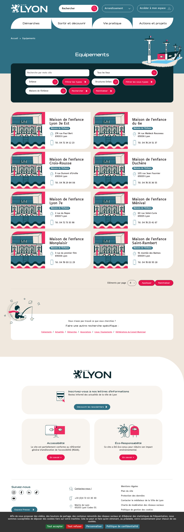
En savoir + (56, 457)
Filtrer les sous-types (137, 82)
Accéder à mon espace (155, 8)
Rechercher (94, 8)
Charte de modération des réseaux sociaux (142, 505)
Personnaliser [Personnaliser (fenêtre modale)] (94, 526)
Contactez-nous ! (79, 488)
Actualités (59, 332)
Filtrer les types (73, 82)
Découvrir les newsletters (92, 407)
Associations (85, 332)
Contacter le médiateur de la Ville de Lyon (142, 501)
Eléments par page (116, 283)
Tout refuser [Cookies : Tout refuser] (74, 526)
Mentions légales (129, 486)
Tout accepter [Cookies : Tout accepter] (55, 526)
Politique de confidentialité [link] (122, 526)
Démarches (31, 23)
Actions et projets (153, 23)
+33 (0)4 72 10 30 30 (81, 498)
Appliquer (147, 283)
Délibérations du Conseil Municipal (131, 332)
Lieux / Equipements (103, 332)
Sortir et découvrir (72, 23)
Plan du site (127, 491)
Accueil (14, 38)
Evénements (46, 332)
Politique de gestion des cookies (137, 510)
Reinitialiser (102, 91)
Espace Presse (24, 510)
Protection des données (133, 496)
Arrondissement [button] (117, 8)
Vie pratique (112, 23)
